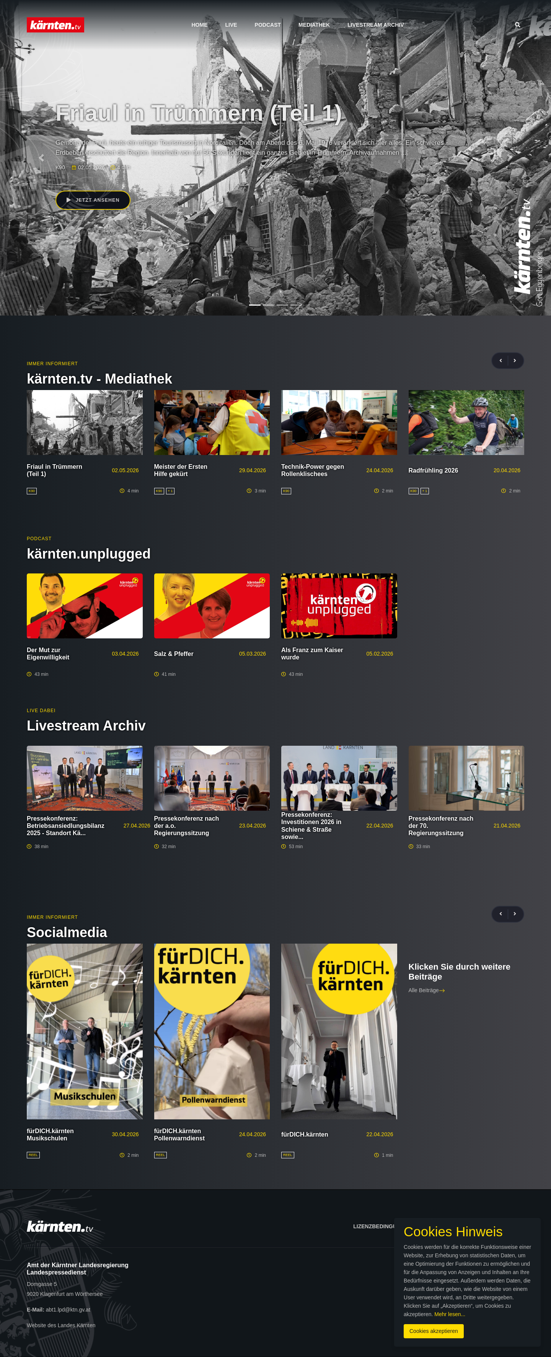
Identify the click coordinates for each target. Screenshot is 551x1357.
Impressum (446, 1226)
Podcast (268, 25)
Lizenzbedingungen (382, 1226)
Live (231, 25)
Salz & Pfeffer (174, 654)
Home (199, 25)
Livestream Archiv (375, 25)
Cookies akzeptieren (328, 1322)
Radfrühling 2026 (433, 470)
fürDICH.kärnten (304, 1134)
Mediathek (314, 25)
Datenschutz (500, 1226)
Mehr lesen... (281, 1305)
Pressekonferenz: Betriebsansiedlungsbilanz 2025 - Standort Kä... (65, 825)
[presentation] (504, 361)
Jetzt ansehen (95, 201)
